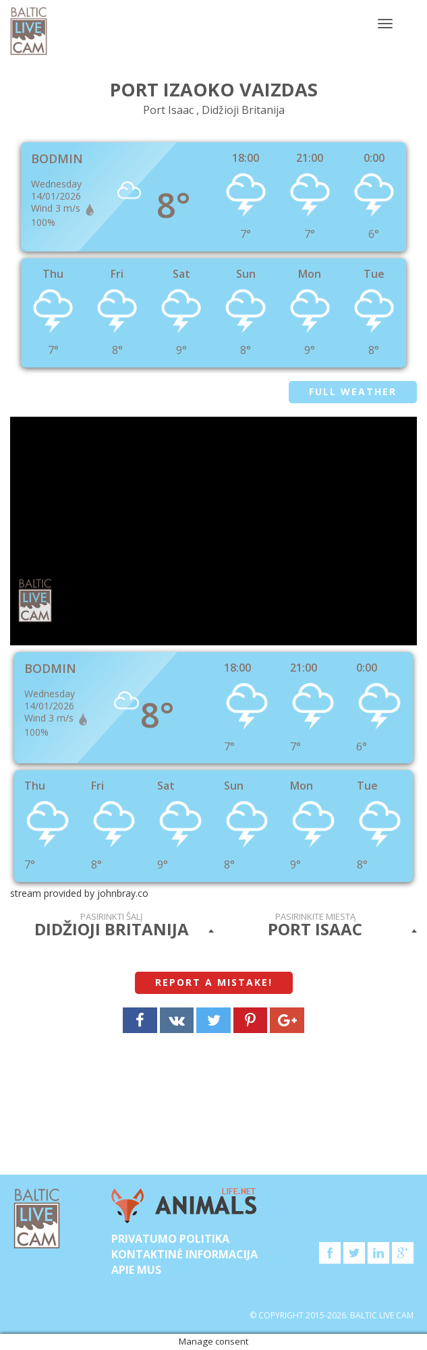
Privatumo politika (170, 1238)
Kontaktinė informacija (184, 1254)
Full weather (353, 391)
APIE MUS (136, 1269)
